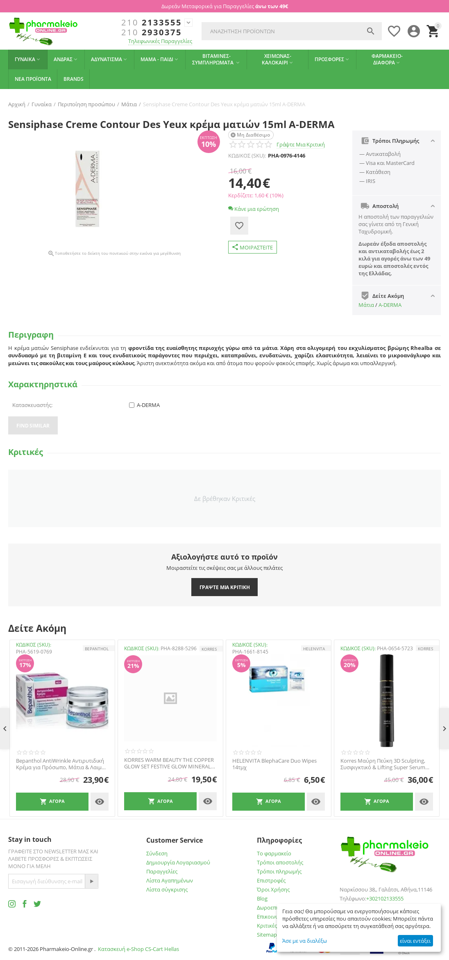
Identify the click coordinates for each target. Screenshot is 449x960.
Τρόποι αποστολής (280, 862)
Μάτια (366, 305)
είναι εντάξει (415, 940)
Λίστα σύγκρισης (167, 889)
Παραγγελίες (161, 871)
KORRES (209, 649)
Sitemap (267, 934)
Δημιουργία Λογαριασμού (178, 862)
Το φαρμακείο (274, 853)
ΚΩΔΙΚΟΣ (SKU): (247, 155)
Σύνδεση (157, 853)
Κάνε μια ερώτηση (253, 209)
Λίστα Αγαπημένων (169, 880)
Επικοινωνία (272, 916)
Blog (262, 898)
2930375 (151, 32)
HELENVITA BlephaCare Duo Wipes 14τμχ (274, 764)
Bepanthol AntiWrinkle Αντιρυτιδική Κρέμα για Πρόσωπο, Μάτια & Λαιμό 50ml (60, 764)
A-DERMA (390, 305)
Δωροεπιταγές (274, 907)
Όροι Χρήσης (273, 889)
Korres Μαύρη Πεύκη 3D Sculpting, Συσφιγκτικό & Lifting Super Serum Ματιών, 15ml (382, 764)
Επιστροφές (271, 880)
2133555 (151, 22)
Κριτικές (267, 925)
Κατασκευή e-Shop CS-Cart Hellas (138, 949)
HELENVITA (314, 648)
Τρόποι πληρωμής (279, 871)
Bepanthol (97, 648)
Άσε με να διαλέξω (304, 940)
